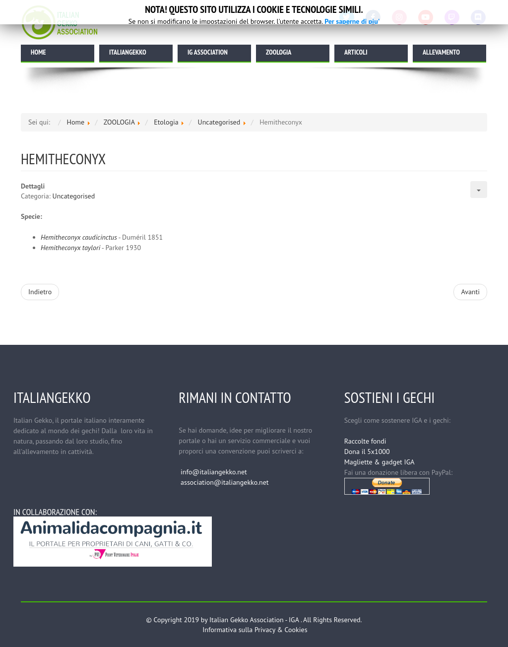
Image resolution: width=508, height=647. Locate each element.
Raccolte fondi (365, 441)
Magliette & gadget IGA (379, 461)
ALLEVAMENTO (441, 52)
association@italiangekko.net (224, 482)
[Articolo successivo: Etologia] (470, 292)
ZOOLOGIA (278, 52)
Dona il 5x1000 (367, 451)
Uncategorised (74, 196)
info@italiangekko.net (214, 471)
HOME (38, 52)
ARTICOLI (356, 52)
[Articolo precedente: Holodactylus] (40, 292)
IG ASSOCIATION (208, 52)
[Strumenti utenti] (478, 189)
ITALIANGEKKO (127, 52)
